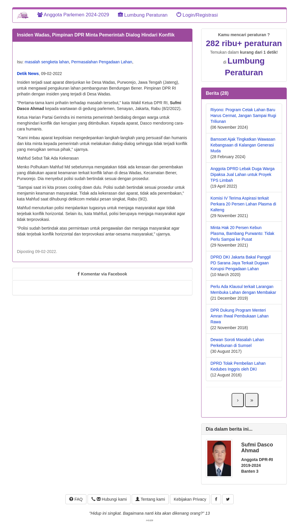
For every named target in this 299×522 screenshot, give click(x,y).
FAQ (76, 499)
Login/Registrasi (197, 15)
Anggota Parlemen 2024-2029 (73, 15)
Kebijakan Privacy (190, 499)
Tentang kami (150, 499)
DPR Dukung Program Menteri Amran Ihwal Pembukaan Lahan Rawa (240, 316)
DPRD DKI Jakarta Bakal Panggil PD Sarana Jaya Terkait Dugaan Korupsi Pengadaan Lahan (241, 263)
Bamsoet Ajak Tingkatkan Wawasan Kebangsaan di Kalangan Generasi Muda (243, 145)
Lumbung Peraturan (143, 15)
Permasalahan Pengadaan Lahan (101, 62)
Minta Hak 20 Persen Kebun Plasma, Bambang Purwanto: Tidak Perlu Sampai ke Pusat (242, 233)
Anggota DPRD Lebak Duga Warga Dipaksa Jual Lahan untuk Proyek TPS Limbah (243, 174)
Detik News (28, 73)
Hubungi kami (109, 499)
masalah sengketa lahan (47, 62)
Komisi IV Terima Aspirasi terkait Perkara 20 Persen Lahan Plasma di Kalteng (243, 204)
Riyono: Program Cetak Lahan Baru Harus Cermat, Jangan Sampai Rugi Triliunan (243, 115)
